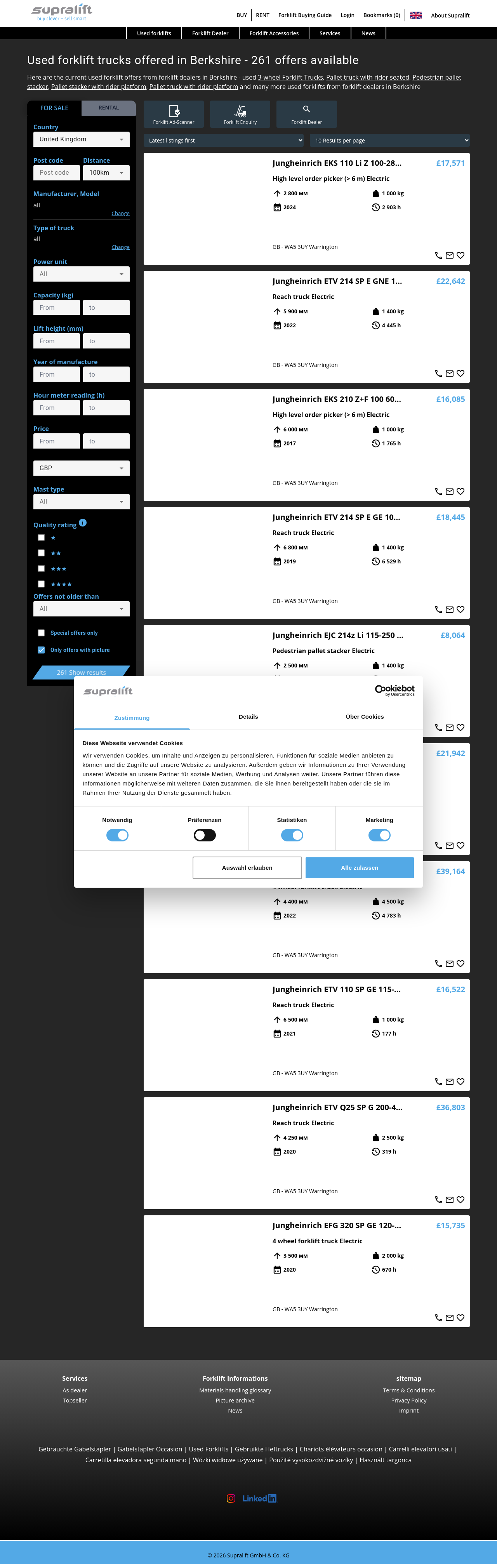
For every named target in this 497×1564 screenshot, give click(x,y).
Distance (96, 160)
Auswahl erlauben (247, 867)
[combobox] (81, 139)
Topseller (75, 1400)
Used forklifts (154, 33)
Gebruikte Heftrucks (264, 1449)
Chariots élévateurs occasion (341, 1449)
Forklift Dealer (210, 33)
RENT (262, 15)
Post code (48, 160)
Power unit (50, 261)
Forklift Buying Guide (305, 15)
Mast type (48, 489)
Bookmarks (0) (381, 15)
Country (45, 127)
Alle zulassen (359, 867)
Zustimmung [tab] (132, 717)
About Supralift (450, 15)
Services (330, 33)
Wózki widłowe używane (227, 1460)
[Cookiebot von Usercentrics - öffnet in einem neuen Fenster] (381, 691)
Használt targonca (386, 1460)
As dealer (75, 1390)
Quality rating (60, 523)
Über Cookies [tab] (365, 716)
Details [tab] (248, 716)
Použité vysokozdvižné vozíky (311, 1460)
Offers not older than (66, 596)
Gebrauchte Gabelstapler (74, 1449)
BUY (241, 15)
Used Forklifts (208, 1449)
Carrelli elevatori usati (420, 1449)
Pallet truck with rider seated (367, 77)
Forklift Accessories (274, 33)
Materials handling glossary (235, 1390)
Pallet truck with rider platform (193, 86)
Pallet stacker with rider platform (98, 86)
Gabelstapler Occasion (150, 1449)
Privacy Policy (409, 1400)
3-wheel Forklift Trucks (290, 77)
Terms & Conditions (409, 1390)
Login (348, 15)
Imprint (409, 1410)
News (368, 33)
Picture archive (235, 1400)
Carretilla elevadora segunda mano (136, 1460)
